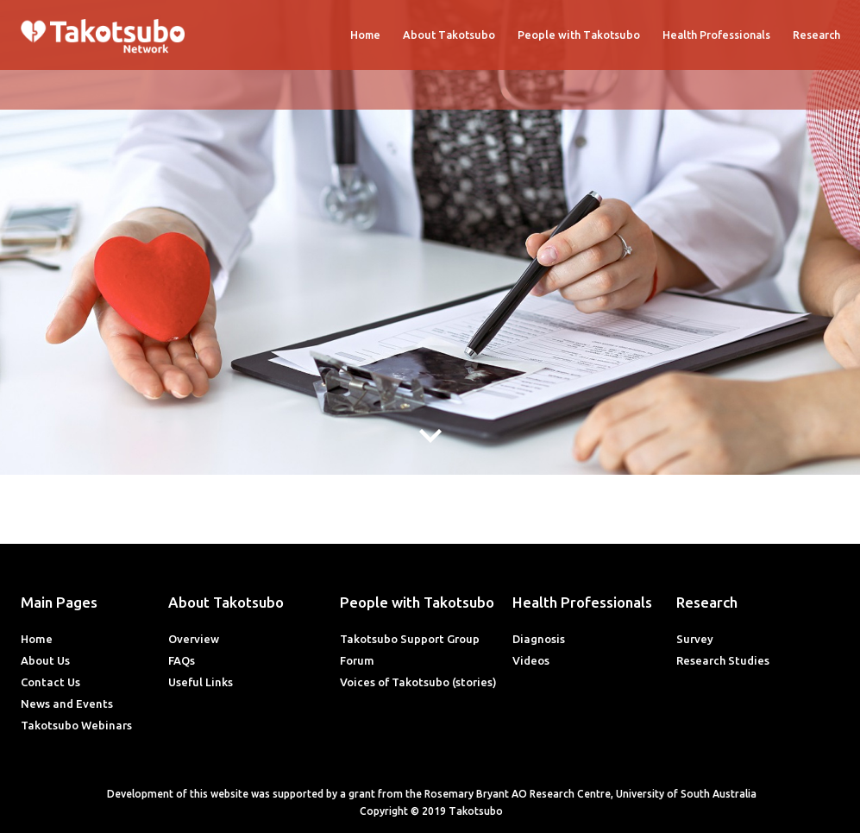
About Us (45, 660)
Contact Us (50, 682)
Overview (193, 639)
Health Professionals (716, 34)
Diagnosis (538, 639)
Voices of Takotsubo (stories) (418, 682)
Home (365, 34)
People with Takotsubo (579, 34)
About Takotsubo (449, 34)
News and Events (67, 703)
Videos (530, 660)
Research (816, 34)
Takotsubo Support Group (410, 639)
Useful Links (200, 682)
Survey (694, 639)
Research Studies (722, 660)
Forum (357, 660)
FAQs (181, 660)
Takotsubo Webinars (76, 725)
